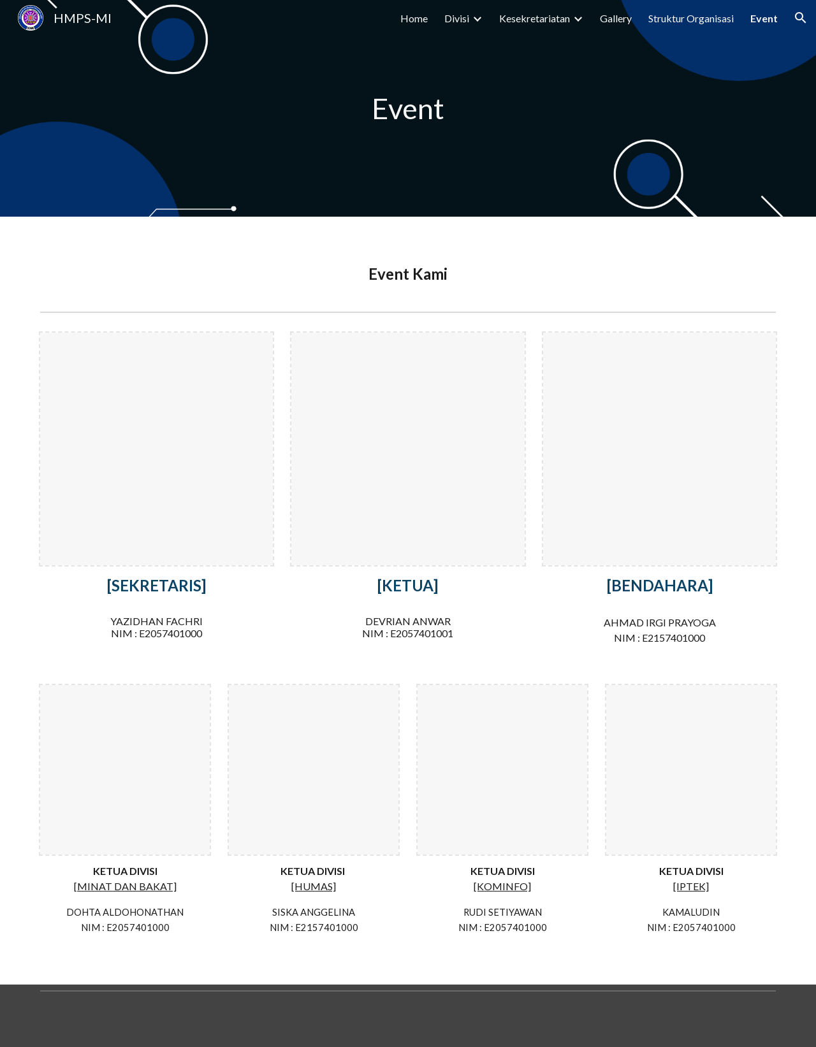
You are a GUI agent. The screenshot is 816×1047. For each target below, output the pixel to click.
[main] (408, 108)
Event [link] (764, 18)
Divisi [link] (456, 18)
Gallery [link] (616, 18)
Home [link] (414, 18)
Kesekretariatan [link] (534, 18)
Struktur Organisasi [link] (691, 18)
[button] (800, 18)
